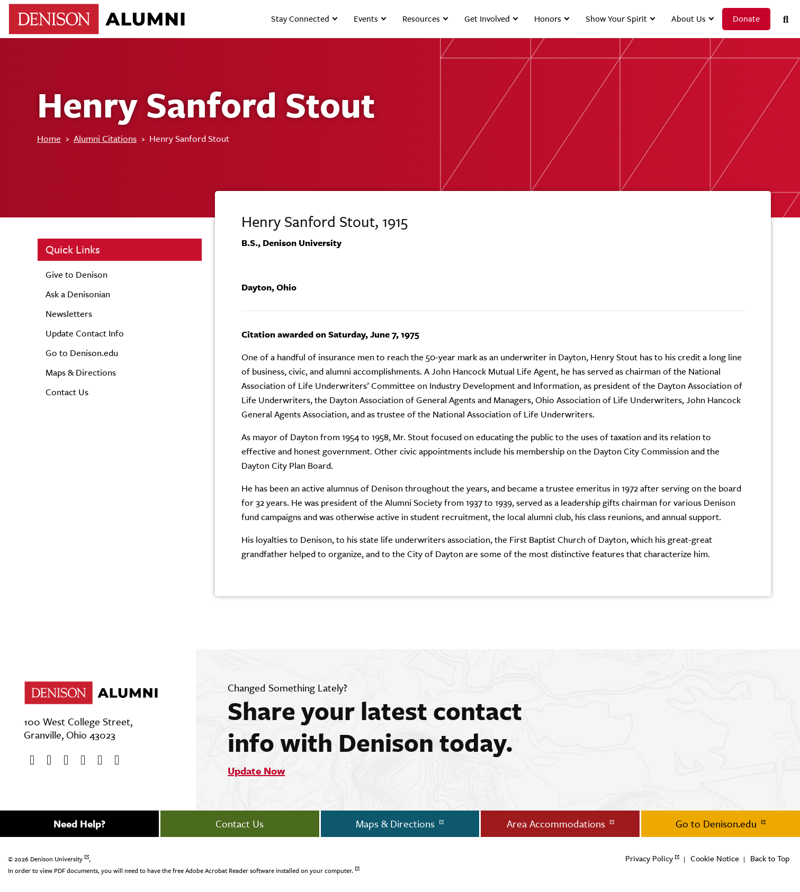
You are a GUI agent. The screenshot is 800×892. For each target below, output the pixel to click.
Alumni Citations (105, 138)
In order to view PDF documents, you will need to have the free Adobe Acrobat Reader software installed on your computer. (180, 871)
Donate (746, 18)
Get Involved (487, 18)
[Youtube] (62, 760)
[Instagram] (79, 760)
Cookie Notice (714, 858)
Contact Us (67, 392)
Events (366, 18)
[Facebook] (28, 760)
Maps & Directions (81, 372)
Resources (421, 18)
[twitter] (45, 760)
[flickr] (96, 760)
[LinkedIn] (113, 760)
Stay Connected (300, 18)
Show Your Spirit (616, 18)
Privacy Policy (649, 858)
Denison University (56, 859)
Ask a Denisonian (78, 294)
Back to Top (769, 858)
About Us (688, 18)
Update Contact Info (85, 333)
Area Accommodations (557, 824)
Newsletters (69, 314)
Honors (547, 18)
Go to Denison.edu (82, 353)
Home (49, 138)
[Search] (781, 19)
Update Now (256, 771)
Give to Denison (76, 274)
